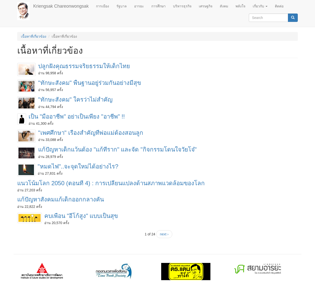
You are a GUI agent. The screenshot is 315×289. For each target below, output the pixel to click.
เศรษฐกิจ (205, 6)
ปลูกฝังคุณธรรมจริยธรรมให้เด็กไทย (84, 66)
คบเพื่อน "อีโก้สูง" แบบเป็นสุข (81, 216)
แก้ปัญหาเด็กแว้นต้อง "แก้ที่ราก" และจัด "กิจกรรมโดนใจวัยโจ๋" (117, 149)
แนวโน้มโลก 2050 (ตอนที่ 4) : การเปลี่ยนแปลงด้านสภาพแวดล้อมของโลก (111, 183)
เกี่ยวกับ (260, 6)
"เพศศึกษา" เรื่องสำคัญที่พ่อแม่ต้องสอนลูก (90, 132)
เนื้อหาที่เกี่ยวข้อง (33, 36)
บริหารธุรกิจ (182, 6)
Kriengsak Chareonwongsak (61, 6)
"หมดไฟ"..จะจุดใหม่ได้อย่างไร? (78, 166)
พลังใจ (240, 6)
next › (164, 234)
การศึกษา (158, 6)
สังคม (224, 6)
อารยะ (139, 6)
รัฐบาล (121, 6)
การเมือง (102, 6)
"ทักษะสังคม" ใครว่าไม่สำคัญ (75, 99)
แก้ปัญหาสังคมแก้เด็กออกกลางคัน (60, 199)
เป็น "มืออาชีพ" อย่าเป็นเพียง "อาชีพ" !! (77, 116)
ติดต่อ (279, 6)
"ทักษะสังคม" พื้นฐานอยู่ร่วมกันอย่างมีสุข (89, 82)
